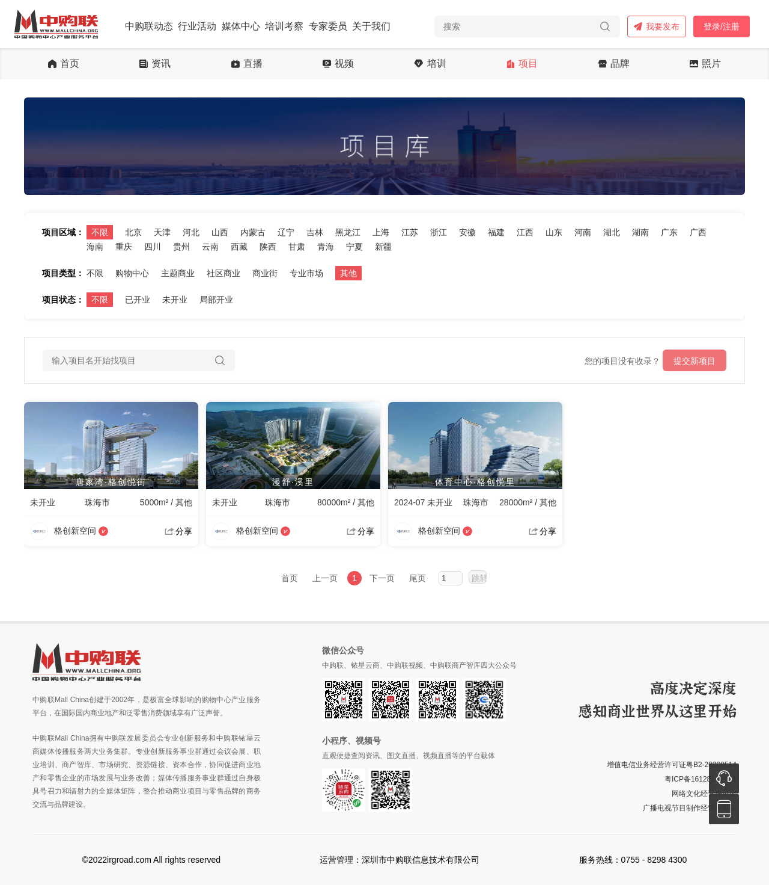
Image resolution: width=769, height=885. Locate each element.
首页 (63, 64)
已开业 (137, 299)
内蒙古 (253, 232)
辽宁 (286, 232)
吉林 (314, 232)
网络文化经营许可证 (704, 793)
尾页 (417, 578)
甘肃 (296, 246)
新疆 (383, 246)
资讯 (155, 64)
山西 (219, 232)
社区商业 (223, 273)
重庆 (123, 246)
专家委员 (328, 26)
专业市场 (306, 273)
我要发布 (656, 26)
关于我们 (371, 26)
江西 (525, 232)
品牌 (614, 64)
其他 (348, 273)
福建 (496, 232)
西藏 (239, 246)
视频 (338, 64)
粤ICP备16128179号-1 (700, 779)
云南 (210, 246)
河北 (191, 232)
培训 (430, 64)
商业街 (265, 273)
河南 (582, 232)
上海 (380, 232)
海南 (95, 246)
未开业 (174, 299)
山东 (554, 232)
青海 (325, 246)
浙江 (438, 232)
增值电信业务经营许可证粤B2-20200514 (672, 764)
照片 (705, 64)
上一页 (325, 578)
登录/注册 (722, 26)
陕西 (268, 246)
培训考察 (284, 26)
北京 (133, 232)
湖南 (640, 232)
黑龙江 (347, 232)
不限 (99, 232)
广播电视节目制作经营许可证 (690, 808)
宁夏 (354, 246)
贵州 (181, 246)
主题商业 (178, 273)
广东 (669, 232)
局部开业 (216, 299)
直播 (247, 64)
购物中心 (132, 273)
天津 (162, 232)
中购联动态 (149, 26)
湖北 (611, 232)
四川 (152, 246)
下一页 (382, 578)
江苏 (409, 232)
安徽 (467, 232)
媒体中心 (241, 26)
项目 (522, 64)
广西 (698, 232)
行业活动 (197, 26)
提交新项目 (694, 361)
